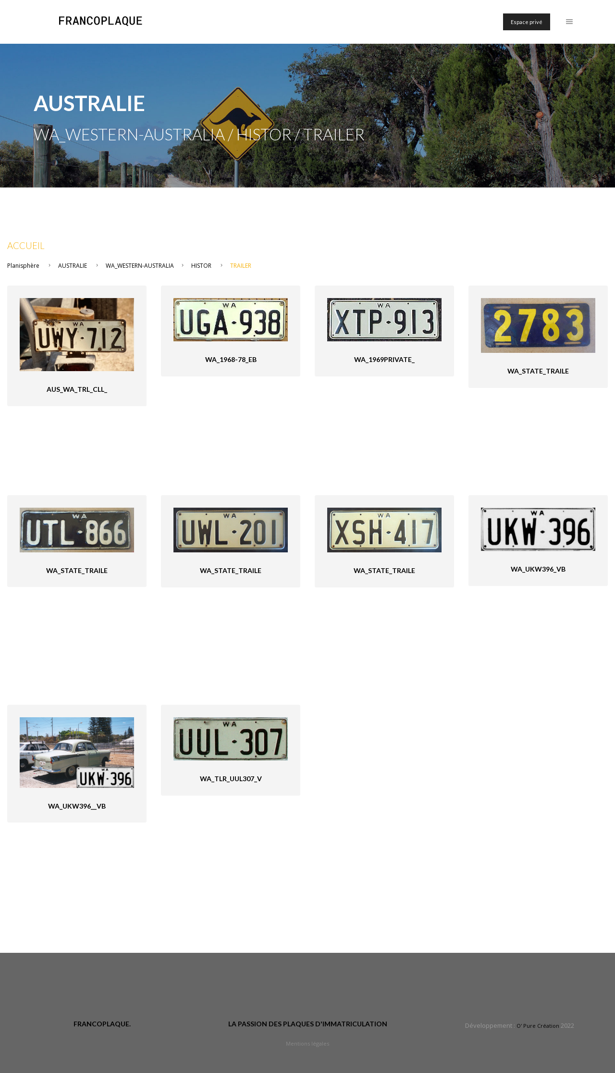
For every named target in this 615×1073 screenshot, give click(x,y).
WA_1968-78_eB (231, 359)
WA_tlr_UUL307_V (231, 778)
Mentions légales (307, 1043)
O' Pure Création (538, 1025)
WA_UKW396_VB (538, 569)
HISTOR (201, 266)
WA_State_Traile (538, 371)
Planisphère (23, 266)
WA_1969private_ (384, 359)
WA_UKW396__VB (77, 806)
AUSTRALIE (72, 266)
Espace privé (526, 22)
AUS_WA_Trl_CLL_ (77, 389)
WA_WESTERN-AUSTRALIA (140, 266)
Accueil (26, 245)
